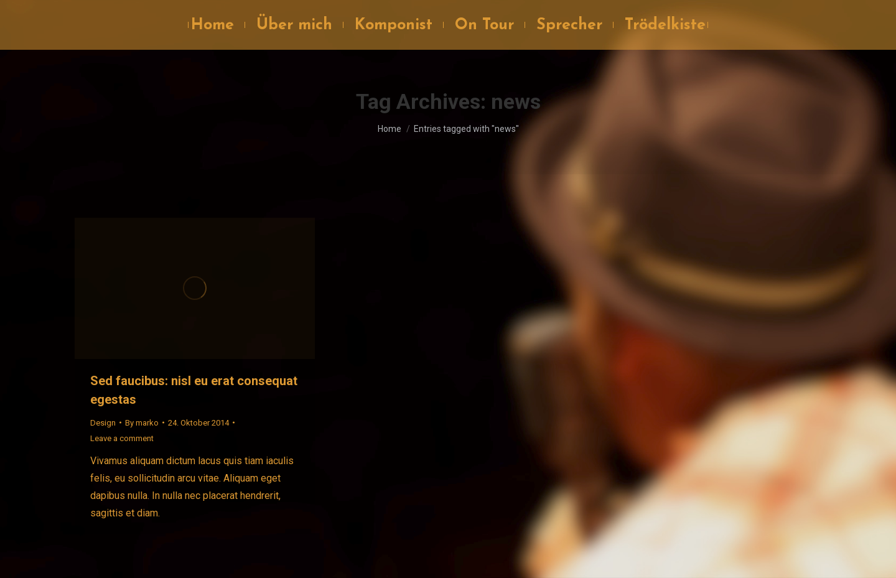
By (142, 422)
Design (103, 422)
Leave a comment (122, 438)
